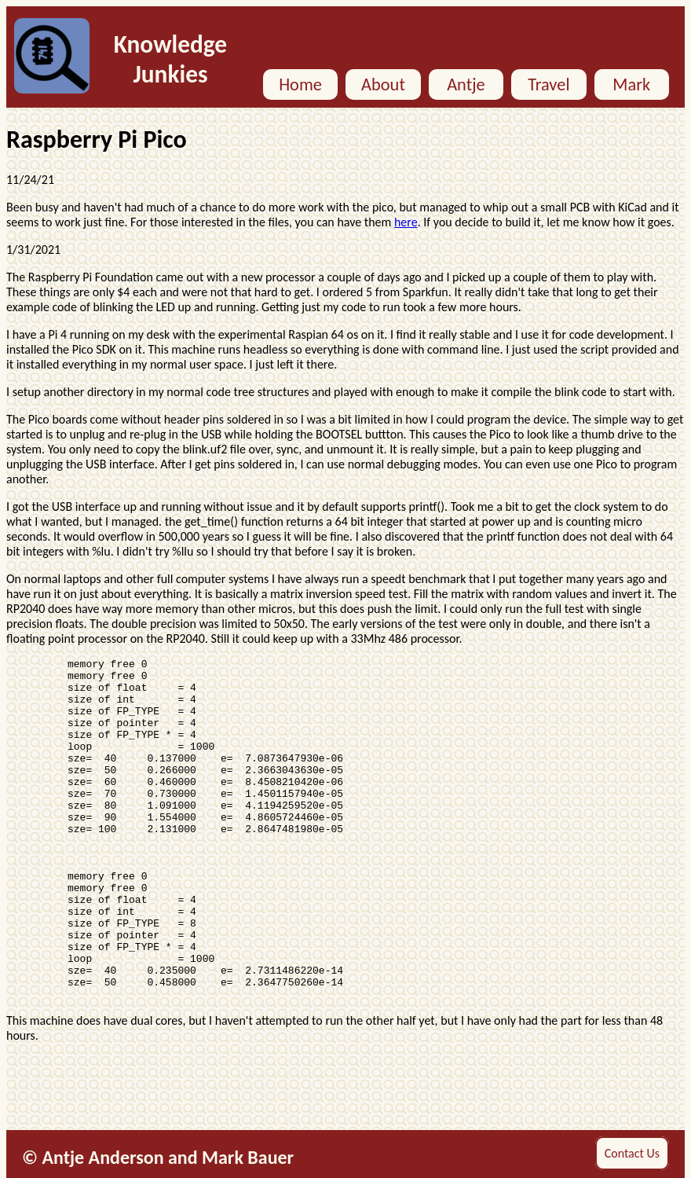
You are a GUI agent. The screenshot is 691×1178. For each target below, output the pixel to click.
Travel (548, 84)
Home (300, 84)
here (406, 222)
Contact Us (632, 1153)
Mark (631, 84)
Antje (466, 84)
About (383, 84)
